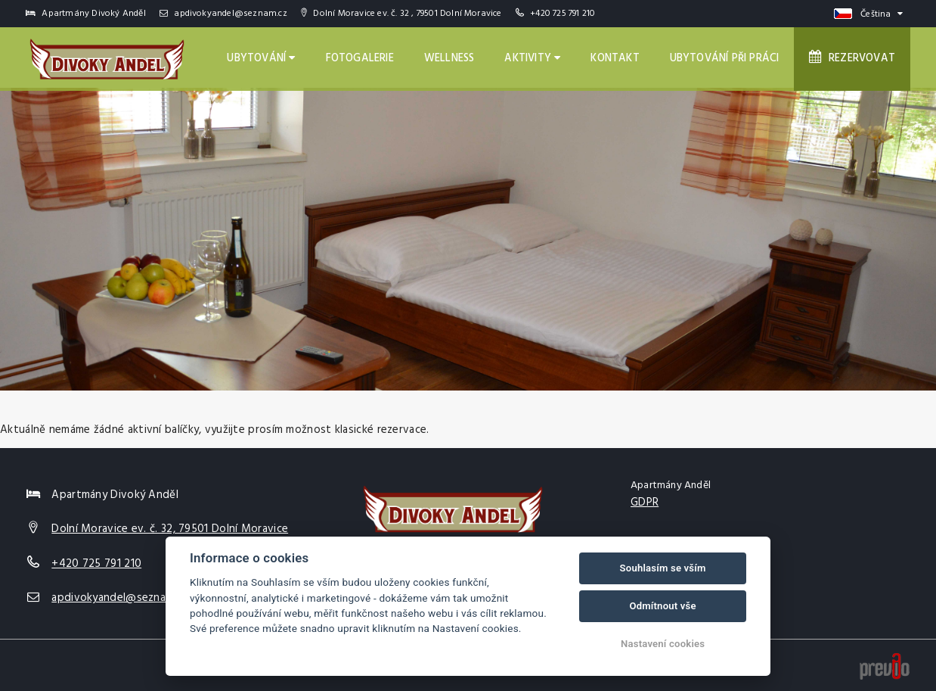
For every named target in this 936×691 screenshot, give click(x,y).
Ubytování (261, 58)
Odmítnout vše (662, 606)
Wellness (449, 58)
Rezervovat (852, 58)
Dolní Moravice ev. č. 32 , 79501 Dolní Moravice (401, 13)
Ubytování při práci (724, 58)
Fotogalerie (360, 58)
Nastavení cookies (663, 643)
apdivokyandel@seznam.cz (223, 13)
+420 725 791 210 (562, 13)
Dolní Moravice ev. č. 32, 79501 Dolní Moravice (169, 529)
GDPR (645, 502)
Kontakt (614, 58)
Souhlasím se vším (663, 568)
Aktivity (532, 58)
